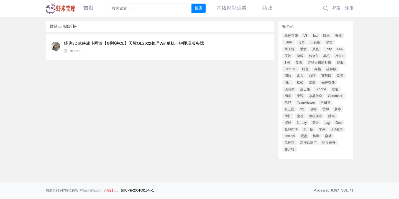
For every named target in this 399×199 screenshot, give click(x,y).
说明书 (290, 89)
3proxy (302, 123)
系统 (315, 49)
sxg (327, 123)
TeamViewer (306, 102)
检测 (316, 136)
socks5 (290, 136)
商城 (267, 8)
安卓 (338, 36)
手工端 (290, 49)
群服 (340, 62)
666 (340, 49)
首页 (88, 8)
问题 (288, 76)
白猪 (312, 76)
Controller (335, 96)
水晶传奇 (315, 96)
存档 (317, 69)
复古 (299, 62)
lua (315, 36)
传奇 (301, 42)
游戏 (300, 56)
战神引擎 (291, 36)
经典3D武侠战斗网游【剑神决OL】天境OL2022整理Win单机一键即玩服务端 (134, 43)
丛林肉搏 (291, 129)
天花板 (315, 42)
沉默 (312, 83)
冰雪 (329, 42)
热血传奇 (329, 143)
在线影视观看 (232, 8)
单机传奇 (315, 116)
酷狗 (331, 116)
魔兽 (300, 116)
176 (287, 62)
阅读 (288, 96)
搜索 (199, 8)
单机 (326, 56)
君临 (335, 89)
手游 (303, 49)
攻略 (313, 109)
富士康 (305, 89)
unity (328, 49)
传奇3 (313, 56)
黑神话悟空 (308, 143)
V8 (305, 36)
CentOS (290, 69)
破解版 (331, 69)
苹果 (322, 129)
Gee (338, 123)
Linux (289, 42)
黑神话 (290, 143)
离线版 (326, 76)
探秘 (288, 123)
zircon (339, 56)
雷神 (325, 109)
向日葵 (326, 102)
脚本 (326, 36)
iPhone (321, 89)
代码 (288, 102)
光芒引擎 (328, 83)
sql (302, 109)
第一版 (308, 129)
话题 (340, 76)
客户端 (290, 149)
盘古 (300, 76)
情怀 (288, 116)
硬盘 (304, 136)
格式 (300, 83)
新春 (337, 109)
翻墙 (328, 136)
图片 (288, 83)
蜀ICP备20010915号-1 (137, 190)
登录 (336, 8)
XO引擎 (337, 129)
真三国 (290, 109)
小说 (300, 96)
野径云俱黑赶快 (319, 62)
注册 (349, 8)
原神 (288, 56)
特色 (305, 69)
